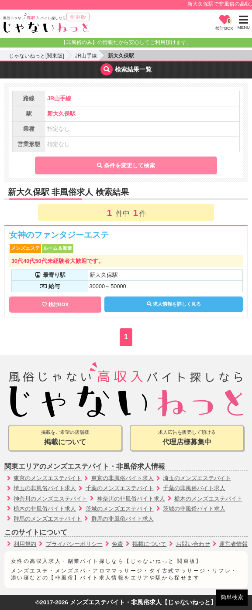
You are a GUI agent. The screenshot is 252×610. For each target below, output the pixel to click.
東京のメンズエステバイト (48, 478)
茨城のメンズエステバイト (120, 508)
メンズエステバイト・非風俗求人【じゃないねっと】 (143, 602)
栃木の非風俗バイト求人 (45, 508)
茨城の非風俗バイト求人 (194, 508)
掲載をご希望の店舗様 (65, 438)
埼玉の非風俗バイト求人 (45, 488)
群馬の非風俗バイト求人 (122, 518)
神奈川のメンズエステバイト (50, 498)
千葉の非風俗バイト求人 (194, 488)
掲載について (149, 544)
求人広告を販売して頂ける (187, 438)
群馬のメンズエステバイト (48, 518)
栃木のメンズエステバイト (208, 498)
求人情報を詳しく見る (174, 304)
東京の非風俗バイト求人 (122, 478)
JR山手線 (86, 56)
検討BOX (58, 304)
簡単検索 (232, 597)
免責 (117, 544)
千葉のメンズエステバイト (120, 488)
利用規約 (25, 544)
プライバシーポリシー (74, 544)
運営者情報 (233, 544)
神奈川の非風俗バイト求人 (131, 498)
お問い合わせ (193, 544)
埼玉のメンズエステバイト (197, 478)
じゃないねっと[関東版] (36, 56)
